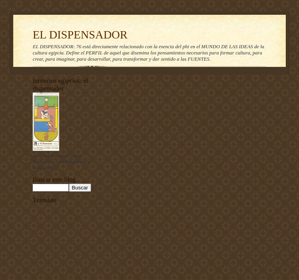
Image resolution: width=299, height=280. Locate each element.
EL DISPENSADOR (80, 34)
